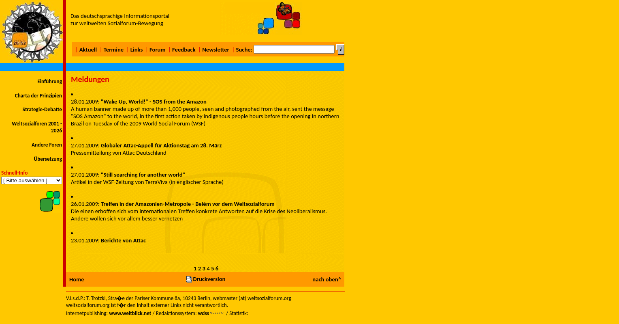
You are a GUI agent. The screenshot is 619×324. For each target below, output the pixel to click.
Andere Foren (47, 144)
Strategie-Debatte (42, 109)
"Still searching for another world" (143, 174)
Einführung (49, 81)
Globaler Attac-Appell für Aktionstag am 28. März (161, 145)
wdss (203, 313)
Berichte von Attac (123, 240)
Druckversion (205, 279)
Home (76, 279)
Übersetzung (48, 159)
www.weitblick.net (130, 313)
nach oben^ (326, 279)
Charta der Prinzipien (38, 95)
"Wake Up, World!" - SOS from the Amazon (154, 101)
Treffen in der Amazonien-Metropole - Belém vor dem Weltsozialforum (188, 203)
